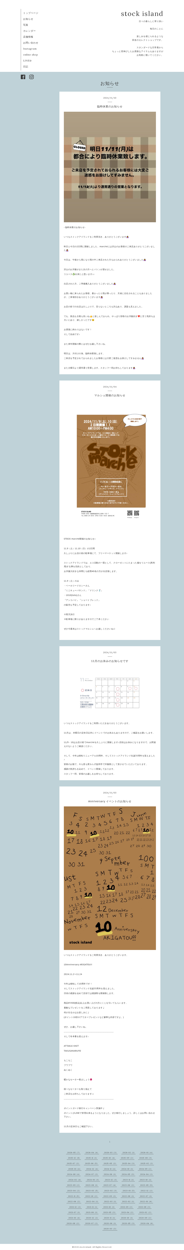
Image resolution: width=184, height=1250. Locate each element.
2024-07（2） (92, 1174)
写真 (25, 24)
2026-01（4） (147, 1152)
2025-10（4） (109, 1158)
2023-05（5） (147, 1185)
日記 (25, 66)
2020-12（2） (92, 1218)
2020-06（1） (110, 1223)
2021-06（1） (92, 1212)
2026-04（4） (92, 1152)
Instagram (30, 48)
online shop (30, 54)
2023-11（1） (129, 1180)
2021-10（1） (109, 1207)
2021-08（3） (144, 1207)
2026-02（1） (129, 1152)
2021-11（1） (92, 1207)
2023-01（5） (129, 1190)
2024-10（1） (127, 1169)
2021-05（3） (109, 1212)
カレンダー (29, 30)
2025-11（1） (92, 1158)
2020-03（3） (110, 1229)
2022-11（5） (74, 1196)
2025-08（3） (146, 1158)
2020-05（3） (129, 1223)
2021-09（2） (127, 1207)
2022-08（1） (128, 1196)
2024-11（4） (110, 1169)
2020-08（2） (73, 1223)
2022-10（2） (91, 1196)
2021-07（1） (74, 1212)
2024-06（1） (110, 1174)
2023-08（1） (92, 1185)
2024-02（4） (75, 1180)
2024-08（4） (74, 1174)
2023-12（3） (111, 1180)
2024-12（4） (92, 1169)
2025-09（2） (127, 1158)
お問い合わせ (30, 42)
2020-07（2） (92, 1223)
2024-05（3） (128, 1174)
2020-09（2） (145, 1218)
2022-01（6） (146, 1201)
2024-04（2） (147, 1174)
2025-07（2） (73, 1163)
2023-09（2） (74, 1185)
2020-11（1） (110, 1218)
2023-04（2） (74, 1190)
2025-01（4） (74, 1169)
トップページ (30, 12)
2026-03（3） (111, 1152)
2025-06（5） (92, 1163)
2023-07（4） (110, 1185)
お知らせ (28, 18)
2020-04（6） (147, 1223)
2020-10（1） (127, 1218)
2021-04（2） (127, 1212)
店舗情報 (28, 36)
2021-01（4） (74, 1218)
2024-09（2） (146, 1169)
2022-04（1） (92, 1201)
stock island (142, 13)
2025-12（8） (74, 1158)
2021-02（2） (145, 1212)
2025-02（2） (147, 1163)
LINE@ (27, 60)
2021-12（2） (75, 1207)
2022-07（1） (146, 1196)
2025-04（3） (129, 1163)
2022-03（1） (110, 1201)
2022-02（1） (128, 1201)
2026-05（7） (74, 1152)
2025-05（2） (110, 1163)
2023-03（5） (92, 1190)
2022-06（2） (74, 1201)
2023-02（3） (111, 1190)
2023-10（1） (146, 1180)
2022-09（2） (110, 1196)
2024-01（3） (93, 1180)
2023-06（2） (128, 1185)
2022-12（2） (147, 1190)
